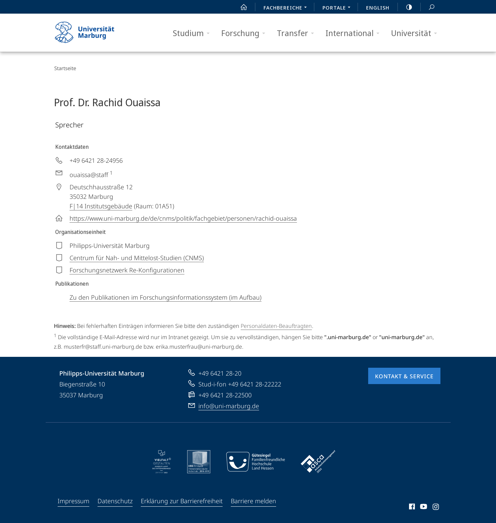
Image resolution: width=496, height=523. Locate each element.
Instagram (436, 506)
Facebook (411, 506)
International (355, 33)
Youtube (423, 506)
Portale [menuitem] (338, 8)
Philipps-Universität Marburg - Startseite (90, 33)
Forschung (245, 33)
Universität (416, 33)
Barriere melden (253, 500)
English (377, 7)
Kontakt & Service (404, 375)
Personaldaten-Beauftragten (276, 325)
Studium (193, 33)
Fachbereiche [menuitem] (287, 8)
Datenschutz (115, 500)
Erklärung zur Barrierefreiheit (182, 500)
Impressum (73, 500)
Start (239, 7)
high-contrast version (405, 7)
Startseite (65, 68)
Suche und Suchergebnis (428, 7)
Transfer (297, 33)
